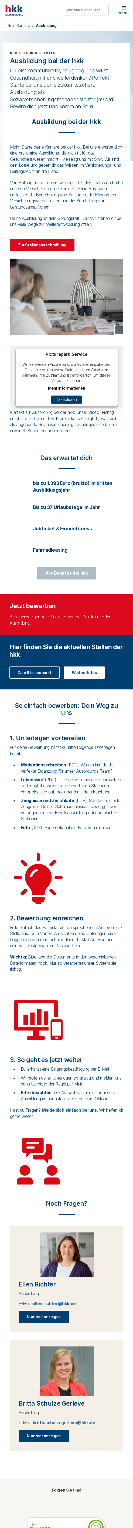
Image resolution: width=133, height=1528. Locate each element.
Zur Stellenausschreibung (42, 245)
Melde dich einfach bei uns (69, 1110)
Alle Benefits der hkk (66, 573)
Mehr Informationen (66, 387)
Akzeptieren (66, 399)
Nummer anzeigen (44, 1316)
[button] (123, 10)
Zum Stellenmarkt (35, 672)
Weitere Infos (84, 672)
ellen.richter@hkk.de (54, 1303)
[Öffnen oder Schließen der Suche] (86, 10)
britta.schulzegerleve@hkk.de (64, 1422)
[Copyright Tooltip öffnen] (118, 330)
